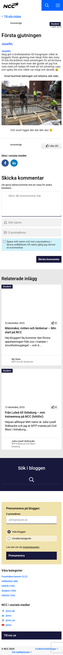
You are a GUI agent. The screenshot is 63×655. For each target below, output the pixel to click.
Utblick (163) (8, 595)
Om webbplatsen (21, 652)
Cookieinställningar (45, 648)
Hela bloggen (19, 531)
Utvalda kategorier (21, 538)
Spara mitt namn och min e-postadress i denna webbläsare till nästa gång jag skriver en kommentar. (31, 244)
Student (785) (9, 590)
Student (55, 24)
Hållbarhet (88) (10, 581)
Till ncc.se (10, 635)
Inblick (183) (8, 586)
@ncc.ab (10, 611)
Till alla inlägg (12, 16)
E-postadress (13, 514)
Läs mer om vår (22, 547)
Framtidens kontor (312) (14, 576)
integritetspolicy (31, 547)
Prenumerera (17, 555)
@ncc (8, 615)
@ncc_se (10, 620)
